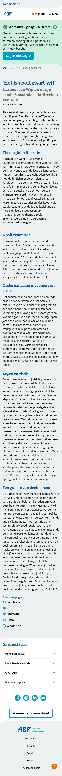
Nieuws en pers (15, 682)
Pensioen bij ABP (15, 654)
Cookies (31, 753)
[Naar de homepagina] (5, 68)
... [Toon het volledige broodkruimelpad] (12, 67)
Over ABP (11, 672)
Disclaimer (31, 738)
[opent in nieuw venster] (18, 56)
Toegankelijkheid (31, 767)
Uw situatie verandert (19, 663)
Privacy (31, 745)
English (31, 760)
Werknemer (10, 4)
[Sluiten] (55, 27)
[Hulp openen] (53, 767)
